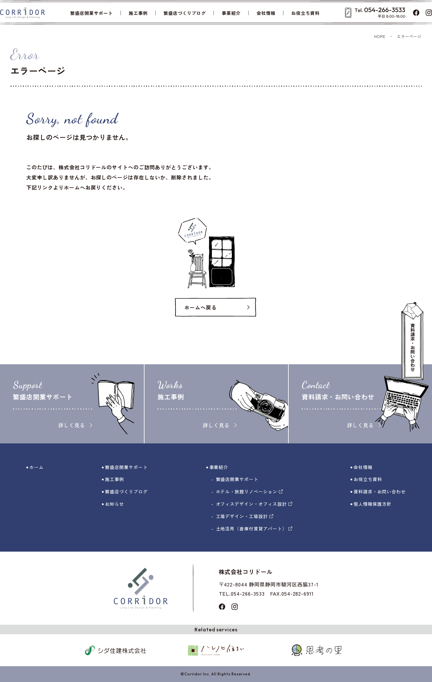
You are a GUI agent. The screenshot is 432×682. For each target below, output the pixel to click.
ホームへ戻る (200, 307)
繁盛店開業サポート (91, 13)
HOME (380, 36)
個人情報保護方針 (373, 504)
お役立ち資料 (305, 13)
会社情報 (265, 13)
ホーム (36, 467)
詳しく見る (75, 425)
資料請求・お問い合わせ (380, 491)
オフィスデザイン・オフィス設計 (254, 504)
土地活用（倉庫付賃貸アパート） (254, 528)
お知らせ (114, 504)
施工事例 (138, 13)
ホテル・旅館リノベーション (249, 491)
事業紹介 (231, 13)
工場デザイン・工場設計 (245, 516)
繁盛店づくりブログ (185, 13)
